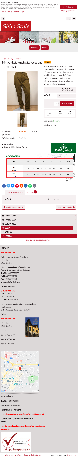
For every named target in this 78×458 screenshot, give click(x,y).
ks (57, 103)
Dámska (7, 232)
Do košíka (67, 103)
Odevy (39, 228)
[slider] (23, 131)
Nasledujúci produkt (65, 207)
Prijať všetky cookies (68, 7)
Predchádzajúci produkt (14, 207)
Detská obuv (39, 224)
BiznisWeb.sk (71, 455)
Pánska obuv (39, 220)
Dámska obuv (39, 216)
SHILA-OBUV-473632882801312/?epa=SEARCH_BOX (39, 240)
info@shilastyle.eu (13, 405)
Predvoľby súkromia (8, 455)
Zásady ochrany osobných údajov (29, 455)
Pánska (7, 236)
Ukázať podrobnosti (68, 11)
